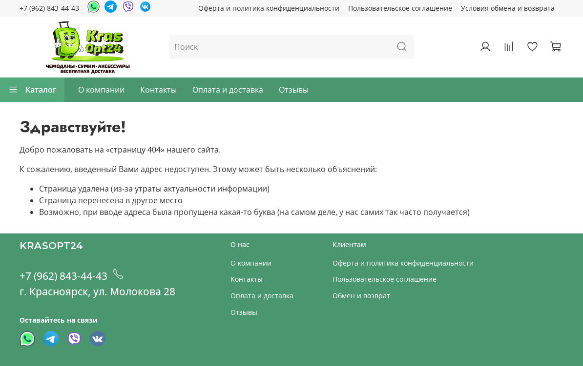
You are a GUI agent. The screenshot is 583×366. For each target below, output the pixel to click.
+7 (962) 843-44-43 (49, 8)
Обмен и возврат (361, 295)
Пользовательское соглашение (400, 8)
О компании (101, 89)
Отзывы (294, 89)
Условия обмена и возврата (508, 8)
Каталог (32, 89)
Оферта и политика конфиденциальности (268, 8)
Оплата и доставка (227, 89)
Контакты (158, 89)
